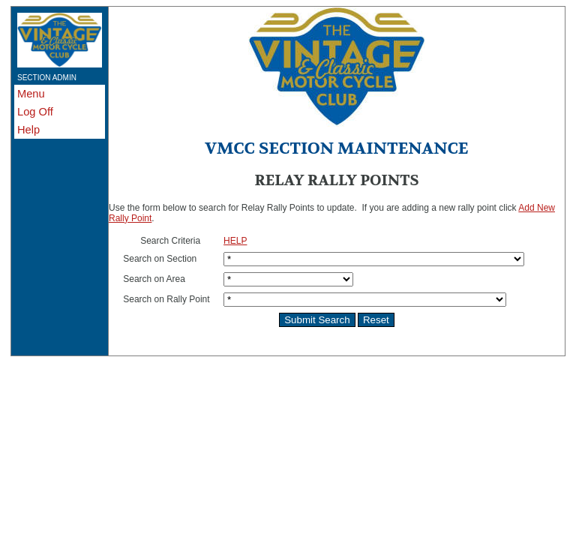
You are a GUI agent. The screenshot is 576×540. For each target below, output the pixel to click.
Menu (31, 94)
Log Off (35, 112)
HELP (235, 241)
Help (28, 130)
